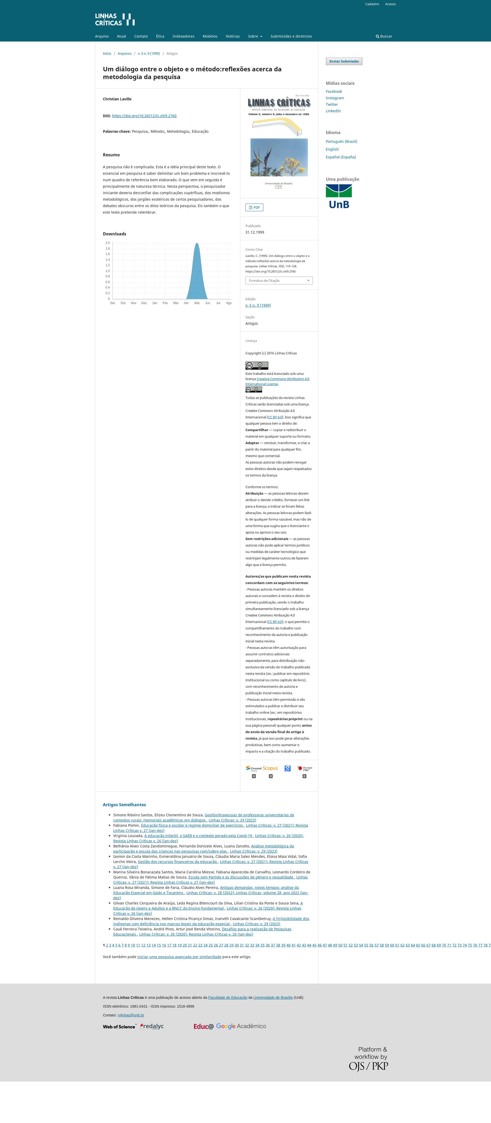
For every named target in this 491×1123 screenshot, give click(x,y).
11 (138, 945)
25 (211, 945)
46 (320, 945)
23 (200, 945)
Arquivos (124, 53)
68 (434, 945)
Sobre (253, 36)
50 (340, 945)
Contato (141, 36)
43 (304, 945)
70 (444, 945)
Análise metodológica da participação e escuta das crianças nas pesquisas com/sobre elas (203, 849)
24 (206, 945)
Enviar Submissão (344, 61)
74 (465, 945)
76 (475, 945)
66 (423, 945)
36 (268, 945)
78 (485, 945)
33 (252, 945)
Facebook (334, 91)
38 (278, 945)
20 (185, 945)
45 (314, 945)
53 (356, 945)
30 (237, 945)
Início (107, 53)
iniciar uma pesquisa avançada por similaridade (179, 956)
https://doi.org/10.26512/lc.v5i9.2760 (144, 115)
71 (449, 945)
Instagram (335, 97)
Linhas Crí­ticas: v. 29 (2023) (232, 820)
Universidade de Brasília (273, 997)
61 (397, 945)
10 (133, 945)
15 (159, 945)
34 (257, 945)
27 (221, 945)
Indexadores (183, 36)
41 (294, 945)
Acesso (390, 4)
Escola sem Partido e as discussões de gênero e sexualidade (241, 877)
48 (330, 945)
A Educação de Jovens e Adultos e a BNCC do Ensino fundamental (208, 906)
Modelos (210, 36)
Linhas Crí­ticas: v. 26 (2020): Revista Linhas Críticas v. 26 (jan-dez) (196, 934)
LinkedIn (333, 110)
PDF (256, 207)
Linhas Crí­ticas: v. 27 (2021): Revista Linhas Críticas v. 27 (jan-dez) (210, 880)
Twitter (332, 104)
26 (216, 945)
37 (273, 945)
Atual (121, 36)
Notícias (233, 36)
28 (226, 945)
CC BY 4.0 (275, 417)
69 (439, 945)
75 (470, 945)
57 (377, 945)
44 (309, 945)
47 (325, 945)
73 (460, 945)
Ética (160, 36)
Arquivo (102, 36)
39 (283, 945)
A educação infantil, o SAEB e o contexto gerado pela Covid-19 (198, 835)
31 (242, 945)
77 (480, 945)
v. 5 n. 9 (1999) (149, 53)
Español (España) (341, 157)
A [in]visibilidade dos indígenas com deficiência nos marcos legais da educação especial (211, 921)
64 (413, 945)
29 (231, 945)
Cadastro (372, 4)
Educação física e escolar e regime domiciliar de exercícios (192, 825)
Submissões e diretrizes (291, 36)
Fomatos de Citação (264, 280)
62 (403, 945)
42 (299, 945)
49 (335, 945)
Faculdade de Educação (227, 997)
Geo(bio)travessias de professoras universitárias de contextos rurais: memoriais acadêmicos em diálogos (203, 817)
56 (371, 945)
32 (247, 945)
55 (366, 945)
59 (387, 945)
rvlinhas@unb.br (131, 1015)
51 (345, 945)
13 (148, 945)
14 (154, 945)
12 (143, 945)
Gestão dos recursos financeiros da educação (178, 861)
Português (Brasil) (341, 141)
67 (428, 945)
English (332, 149)
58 (382, 945)
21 (190, 945)
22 (195, 945)
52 (351, 945)
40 (288, 945)
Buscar (384, 36)
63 (408, 945)
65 (418, 945)
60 (392, 945)
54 (361, 945)
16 (164, 945)
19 (180, 945)
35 (263, 945)
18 (174, 945)
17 (169, 945)
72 (454, 945)
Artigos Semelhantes (124, 805)
